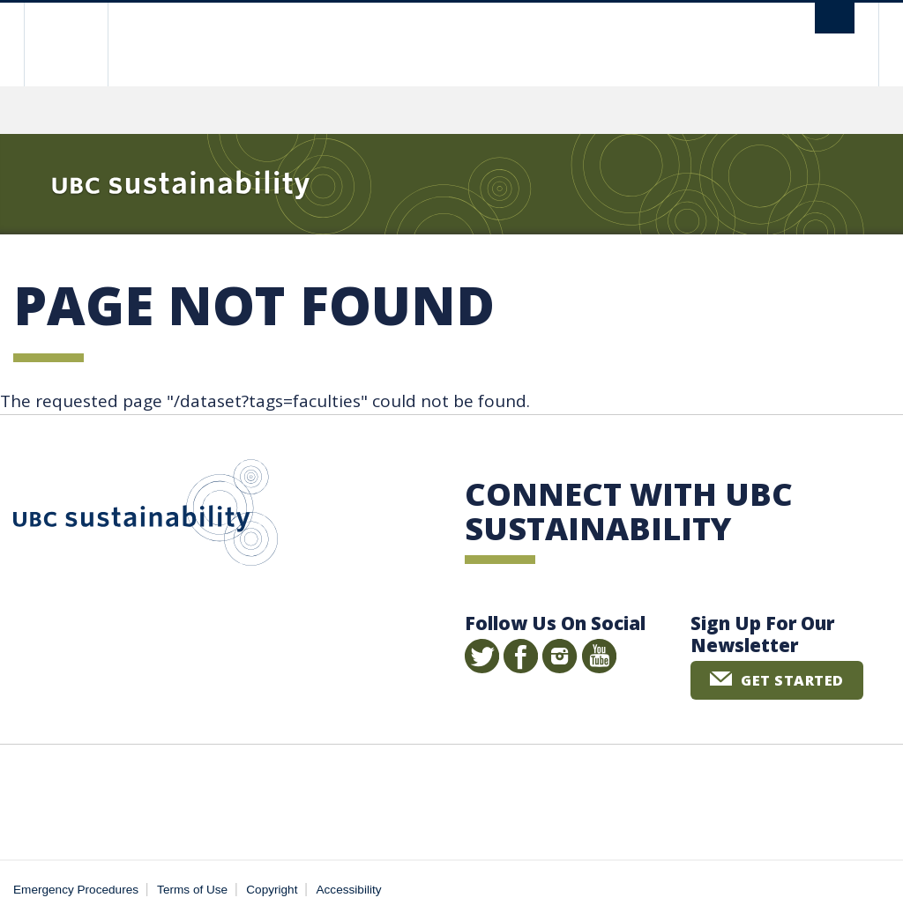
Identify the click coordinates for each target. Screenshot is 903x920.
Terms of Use (192, 889)
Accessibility (349, 889)
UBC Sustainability (145, 516)
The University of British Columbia (79, 44)
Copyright (271, 889)
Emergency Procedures (75, 889)
